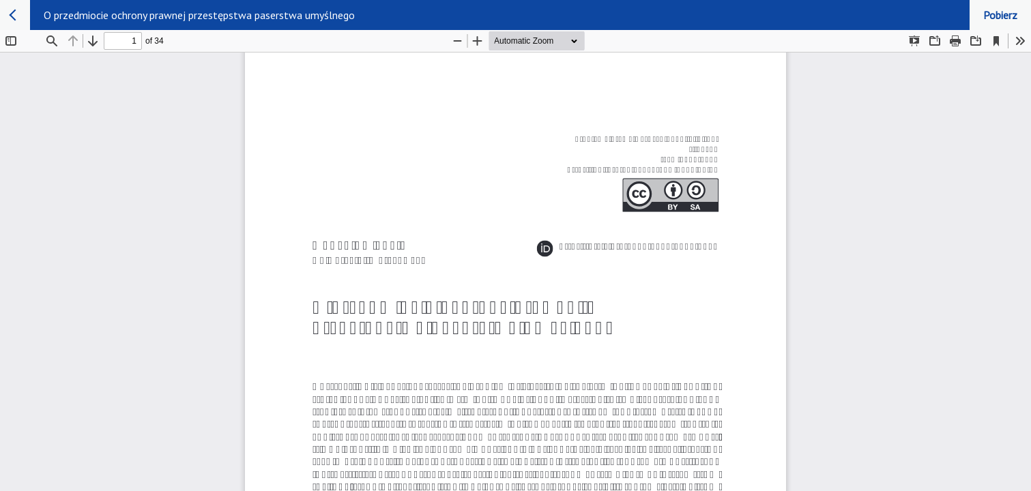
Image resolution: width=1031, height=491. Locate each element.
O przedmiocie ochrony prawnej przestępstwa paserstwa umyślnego (199, 15)
